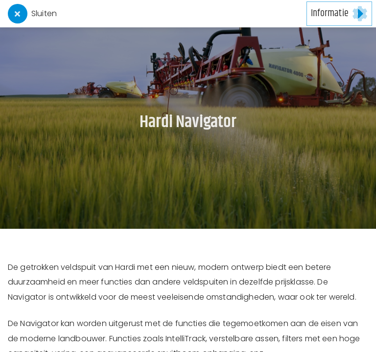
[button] (339, 13)
